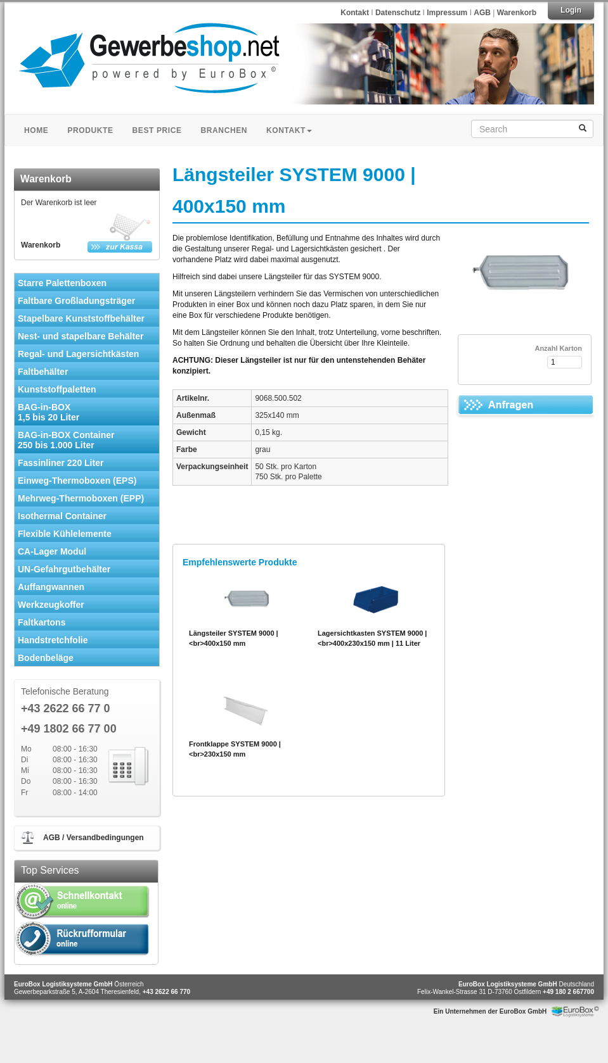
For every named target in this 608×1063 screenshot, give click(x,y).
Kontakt (354, 12)
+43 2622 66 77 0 (65, 708)
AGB (482, 12)
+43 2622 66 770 (166, 991)
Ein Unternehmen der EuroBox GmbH (490, 1011)
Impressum (448, 12)
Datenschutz (399, 12)
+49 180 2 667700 (568, 991)
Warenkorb (516, 12)
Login (570, 10)
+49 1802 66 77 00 (69, 729)
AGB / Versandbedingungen (93, 837)
